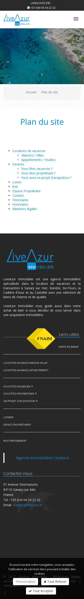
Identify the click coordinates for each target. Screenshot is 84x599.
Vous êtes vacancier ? (36, 168)
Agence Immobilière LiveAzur (42, 457)
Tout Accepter (41, 591)
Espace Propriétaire (16, 424)
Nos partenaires (14, 440)
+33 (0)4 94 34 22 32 (43, 8)
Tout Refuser (55, 581)
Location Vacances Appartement (25, 370)
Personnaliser (25, 581)
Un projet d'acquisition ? (20, 401)
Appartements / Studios (38, 160)
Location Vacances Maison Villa (24, 362)
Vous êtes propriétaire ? (38, 173)
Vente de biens (68, 346)
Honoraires (20, 204)
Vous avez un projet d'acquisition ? (46, 177)
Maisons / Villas (32, 155)
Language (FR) (40, 3)
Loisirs (7, 417)
